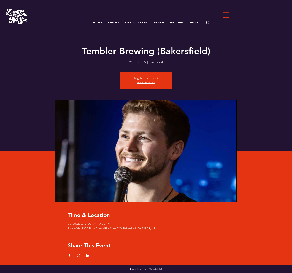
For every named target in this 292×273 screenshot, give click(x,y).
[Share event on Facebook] (69, 255)
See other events (146, 82)
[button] (226, 14)
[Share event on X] (78, 255)
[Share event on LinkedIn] (87, 255)
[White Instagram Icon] (208, 22)
